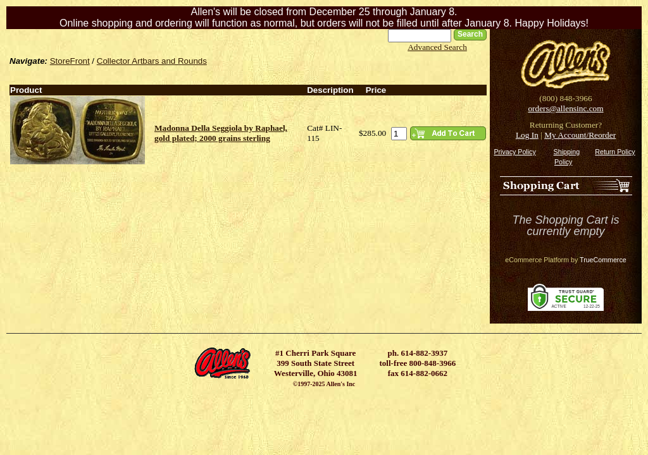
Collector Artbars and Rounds (152, 61)
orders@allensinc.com (565, 108)
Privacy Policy (514, 151)
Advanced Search (437, 47)
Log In (527, 135)
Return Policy (615, 151)
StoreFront (70, 61)
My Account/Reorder (580, 135)
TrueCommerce (603, 260)
